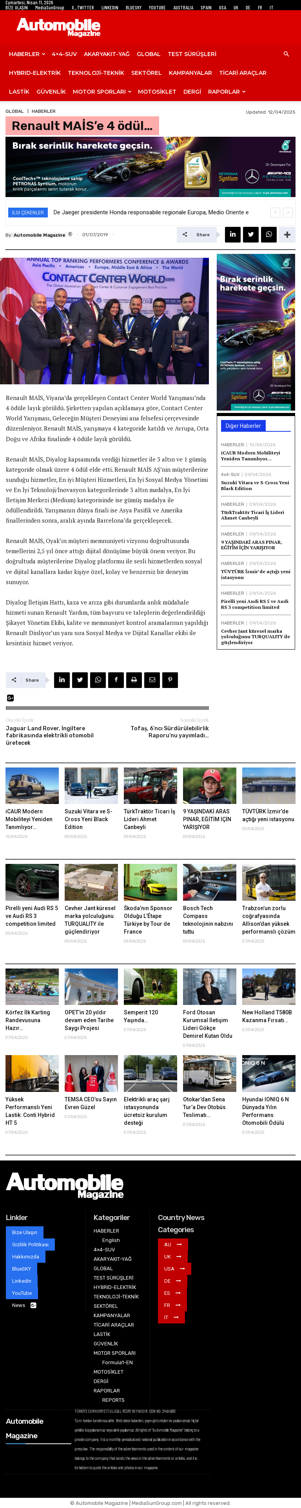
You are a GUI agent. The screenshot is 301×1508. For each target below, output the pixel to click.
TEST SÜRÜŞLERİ (192, 54)
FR (260, 7)
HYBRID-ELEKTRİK (35, 72)
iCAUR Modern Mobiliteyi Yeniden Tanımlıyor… (250, 455)
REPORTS (113, 1400)
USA (222, 7)
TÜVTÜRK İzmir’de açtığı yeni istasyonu (255, 574)
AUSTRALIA (183, 7)
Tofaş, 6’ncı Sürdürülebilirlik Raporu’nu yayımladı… (170, 732)
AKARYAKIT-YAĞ (107, 54)
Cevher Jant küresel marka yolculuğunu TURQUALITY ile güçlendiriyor (255, 636)
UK (236, 7)
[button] (286, 54)
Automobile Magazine (39, 235)
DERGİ (192, 91)
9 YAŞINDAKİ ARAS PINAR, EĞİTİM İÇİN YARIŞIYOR (251, 544)
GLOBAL (149, 54)
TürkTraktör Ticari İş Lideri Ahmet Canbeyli (252, 515)
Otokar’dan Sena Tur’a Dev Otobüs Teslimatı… (204, 1107)
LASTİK (19, 91)
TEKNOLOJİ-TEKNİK (96, 72)
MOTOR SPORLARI (102, 91)
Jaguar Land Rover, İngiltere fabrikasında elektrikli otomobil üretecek (50, 735)
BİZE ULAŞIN (16, 7)
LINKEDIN (110, 7)
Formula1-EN (117, 1362)
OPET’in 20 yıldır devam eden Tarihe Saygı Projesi (89, 1020)
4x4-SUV (230, 474)
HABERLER (27, 54)
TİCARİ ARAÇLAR (243, 72)
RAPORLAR (227, 91)
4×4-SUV (64, 54)
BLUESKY (133, 7)
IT (272, 7)
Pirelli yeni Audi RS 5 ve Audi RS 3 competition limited (254, 604)
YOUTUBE (157, 7)
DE (248, 7)
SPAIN (206, 7)
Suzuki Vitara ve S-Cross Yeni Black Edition (255, 485)
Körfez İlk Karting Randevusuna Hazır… (27, 1020)
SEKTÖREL (146, 72)
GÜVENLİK (51, 91)
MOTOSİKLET (157, 91)
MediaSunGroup (49, 7)
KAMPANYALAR (190, 72)
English (111, 1240)
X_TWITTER (83, 7)
